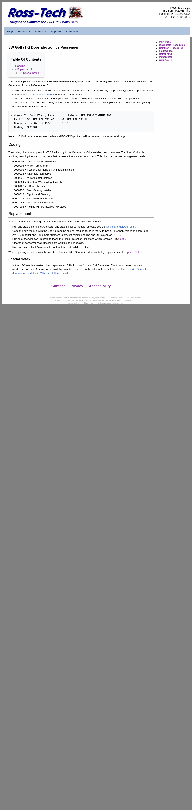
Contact (58, 286)
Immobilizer (165, 57)
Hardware (24, 31)
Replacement (24, 69)
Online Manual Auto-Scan (120, 226)
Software (40, 31)
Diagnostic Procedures (172, 45)
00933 (122, 239)
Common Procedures (171, 48)
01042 (116, 234)
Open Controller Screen (41, 94)
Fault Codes (166, 51)
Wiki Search (165, 60)
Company (72, 31)
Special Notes (31, 72)
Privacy (76, 286)
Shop (10, 31)
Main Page (165, 42)
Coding (21, 65)
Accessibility (100, 286)
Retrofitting (165, 54)
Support (56, 31)
